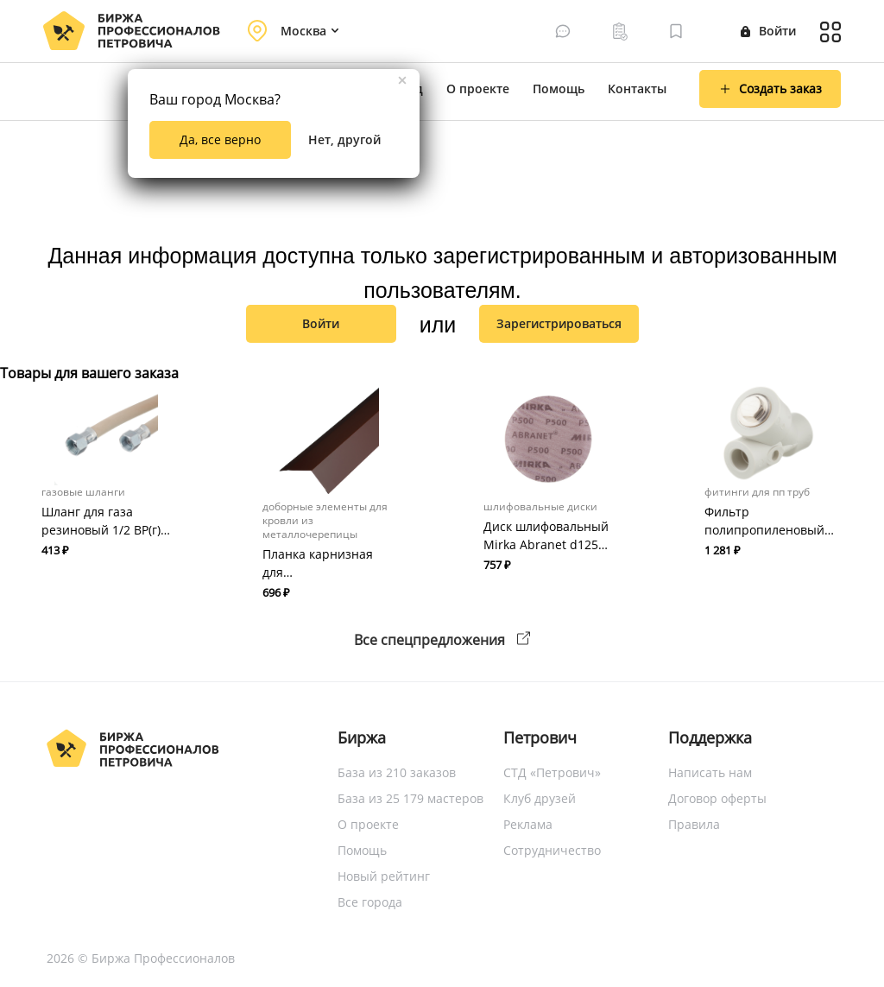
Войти (768, 30)
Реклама (527, 824)
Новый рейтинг (384, 876)
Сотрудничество (552, 850)
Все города (370, 902)
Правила (694, 824)
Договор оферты (717, 798)
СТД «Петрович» (552, 772)
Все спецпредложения (442, 639)
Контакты (637, 88)
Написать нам (710, 772)
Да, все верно (220, 139)
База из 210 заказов (397, 772)
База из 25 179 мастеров (410, 798)
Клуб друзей (539, 798)
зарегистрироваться (559, 323)
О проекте (477, 88)
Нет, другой (344, 139)
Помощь (558, 88)
